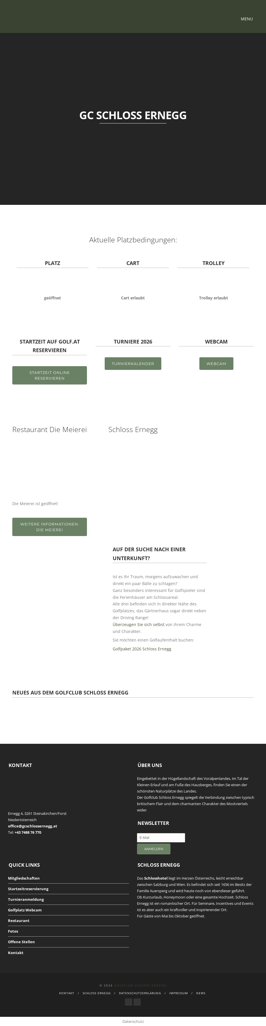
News (200, 993)
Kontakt (15, 952)
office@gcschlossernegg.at (32, 826)
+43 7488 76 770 (28, 832)
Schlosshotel (156, 878)
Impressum (178, 993)
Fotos (13, 931)
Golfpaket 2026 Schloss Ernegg (142, 649)
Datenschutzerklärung (140, 993)
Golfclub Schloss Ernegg (140, 985)
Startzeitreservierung (28, 888)
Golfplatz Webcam (25, 910)
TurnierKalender (133, 363)
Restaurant (18, 920)
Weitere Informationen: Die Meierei (49, 527)
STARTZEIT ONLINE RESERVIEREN (49, 375)
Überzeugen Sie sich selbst (138, 624)
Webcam (216, 363)
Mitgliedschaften (24, 878)
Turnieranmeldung (26, 899)
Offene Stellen (21, 941)
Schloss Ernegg (97, 993)
